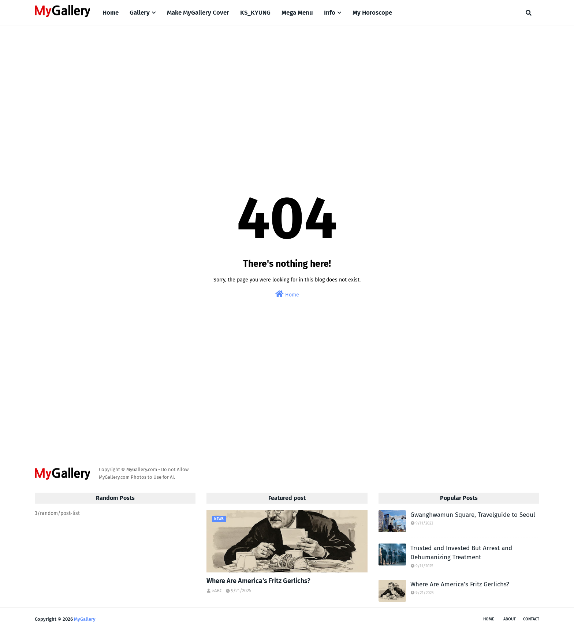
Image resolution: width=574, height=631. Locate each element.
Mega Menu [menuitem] (297, 12)
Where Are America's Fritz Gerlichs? (258, 581)
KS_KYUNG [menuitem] (255, 12)
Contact (531, 619)
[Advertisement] (287, 88)
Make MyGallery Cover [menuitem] (198, 12)
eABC (217, 590)
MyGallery (85, 619)
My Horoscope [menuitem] (372, 12)
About (509, 619)
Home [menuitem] (110, 12)
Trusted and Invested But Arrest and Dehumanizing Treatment (461, 552)
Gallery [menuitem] (140, 12)
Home (287, 294)
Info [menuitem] (329, 12)
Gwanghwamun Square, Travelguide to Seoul (472, 515)
